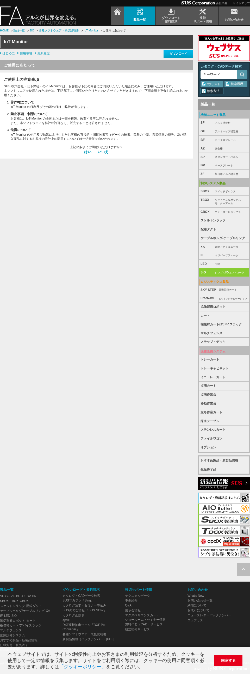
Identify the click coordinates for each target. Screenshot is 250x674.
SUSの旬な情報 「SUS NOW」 (85, 610)
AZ (224, 148)
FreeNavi (224, 298)
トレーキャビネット (215, 368)
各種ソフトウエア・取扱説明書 (59, 30)
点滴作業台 (208, 394)
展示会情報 (133, 610)
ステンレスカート (213, 429)
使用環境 (26, 53)
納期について (197, 605)
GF (224, 131)
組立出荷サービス (137, 629)
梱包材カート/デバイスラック (221, 324)
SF (224, 123)
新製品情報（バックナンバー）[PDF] (88, 639)
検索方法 (213, 91)
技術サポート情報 (138, 590)
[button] (146, 667)
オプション (208, 447)
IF (224, 255)
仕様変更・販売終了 (14, 645)
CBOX (224, 212)
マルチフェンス (211, 333)
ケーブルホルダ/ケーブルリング (223, 238)
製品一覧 (19, 30)
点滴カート (208, 386)
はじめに (8, 53)
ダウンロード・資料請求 (81, 590)
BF (224, 140)
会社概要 (221, 3)
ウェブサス (195, 620)
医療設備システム (12, 635)
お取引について (198, 610)
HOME (4, 30)
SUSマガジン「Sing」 (78, 600)
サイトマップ (241, 3)
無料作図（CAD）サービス (144, 624)
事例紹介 (131, 600)
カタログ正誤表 (73, 615)
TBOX (224, 202)
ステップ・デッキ (213, 342)
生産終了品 (208, 469)
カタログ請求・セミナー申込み (84, 605)
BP (224, 165)
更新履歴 (43, 53)
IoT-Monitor (91, 30)
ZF (224, 174)
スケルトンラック (213, 220)
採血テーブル (210, 421)
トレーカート (210, 359)
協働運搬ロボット (213, 307)
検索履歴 (237, 84)
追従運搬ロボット (12, 621)
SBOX (224, 191)
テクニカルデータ (137, 596)
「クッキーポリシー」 (82, 666)
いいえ (103, 152)
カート (205, 315)
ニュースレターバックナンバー (209, 615)
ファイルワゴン (211, 438)
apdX (66, 620)
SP (224, 157)
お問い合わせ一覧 (200, 600)
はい (87, 152)
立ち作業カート (211, 412)
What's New (196, 596)
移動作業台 (208, 403)
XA (224, 247)
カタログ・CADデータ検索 (221, 66)
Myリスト (213, 84)
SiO (31, 30)
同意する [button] (228, 660)
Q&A (128, 605)
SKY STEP (224, 290)
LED (224, 264)
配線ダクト (208, 229)
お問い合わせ (198, 590)
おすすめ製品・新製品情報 (219, 460)
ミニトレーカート (213, 377)
